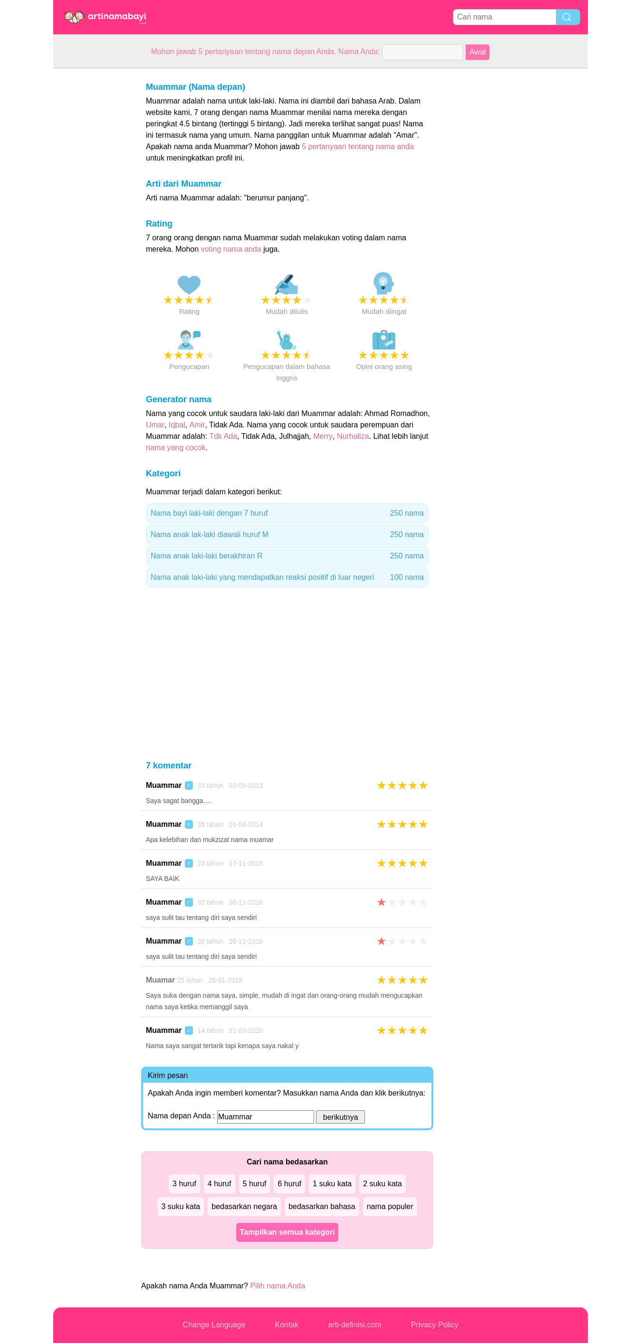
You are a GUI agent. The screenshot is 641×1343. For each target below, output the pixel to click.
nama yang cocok (175, 448)
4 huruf (219, 1184)
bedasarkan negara (244, 1206)
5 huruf (255, 1184)
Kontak (287, 1325)
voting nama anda (231, 249)
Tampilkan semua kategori (287, 1232)
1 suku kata (332, 1184)
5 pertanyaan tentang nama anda (358, 146)
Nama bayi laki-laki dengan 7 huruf (287, 513)
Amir (197, 425)
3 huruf (184, 1184)
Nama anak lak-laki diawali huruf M (287, 534)
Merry (323, 436)
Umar (155, 425)
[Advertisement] (91, 210)
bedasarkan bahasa (321, 1206)
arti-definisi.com (355, 1325)
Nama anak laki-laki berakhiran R (287, 556)
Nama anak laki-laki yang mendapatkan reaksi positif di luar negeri (287, 577)
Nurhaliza (353, 436)
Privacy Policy (435, 1325)
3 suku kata (180, 1206)
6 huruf (289, 1184)
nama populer (390, 1206)
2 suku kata (382, 1184)
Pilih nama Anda (277, 1286)
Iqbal (177, 425)
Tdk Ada (223, 436)
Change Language (214, 1325)
